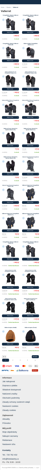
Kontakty (6, 450)
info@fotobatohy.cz (10, 459)
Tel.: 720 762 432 (9, 455)
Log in (37, 467)
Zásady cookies (9, 410)
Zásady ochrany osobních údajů (16, 402)
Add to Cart (10, 32)
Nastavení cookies (10, 406)
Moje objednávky (9, 432)
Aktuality (6, 419)
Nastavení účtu (8, 444)
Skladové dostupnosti (11, 390)
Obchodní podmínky (11, 398)
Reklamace (7, 440)
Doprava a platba (9, 385)
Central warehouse (13, 265)
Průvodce (6, 423)
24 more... (35, 356)
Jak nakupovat (8, 381)
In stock (16, 39)
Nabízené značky (9, 394)
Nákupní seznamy (10, 436)
